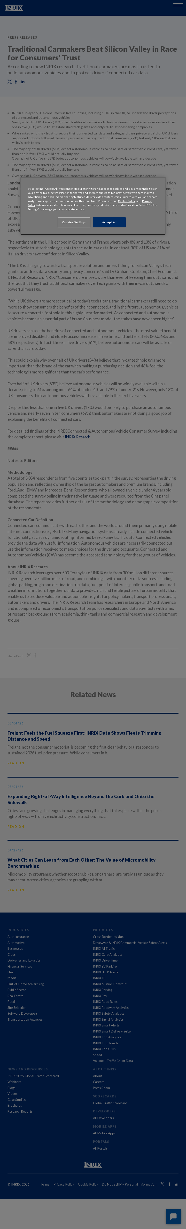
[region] (93, 206)
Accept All (109, 222)
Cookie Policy (126, 201)
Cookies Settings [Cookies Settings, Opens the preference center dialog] (74, 222)
